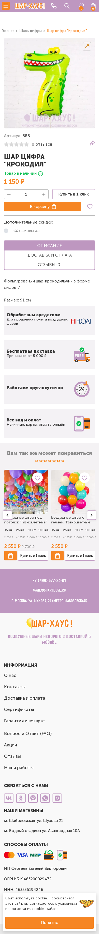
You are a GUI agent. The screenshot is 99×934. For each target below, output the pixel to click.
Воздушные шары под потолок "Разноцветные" (25, 519)
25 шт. (20, 530)
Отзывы (12, 756)
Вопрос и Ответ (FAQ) (28, 733)
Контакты (15, 686)
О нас (10, 675)
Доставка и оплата (24, 698)
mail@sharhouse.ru (49, 590)
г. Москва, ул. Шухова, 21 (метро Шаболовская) (49, 601)
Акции (10, 744)
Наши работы (19, 767)
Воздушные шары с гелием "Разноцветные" (71, 519)
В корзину (40, 206)
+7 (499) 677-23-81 (49, 580)
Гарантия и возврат (24, 720)
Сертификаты (19, 709)
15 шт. (8, 530)
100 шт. (43, 530)
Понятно (49, 922)
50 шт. (32, 530)
